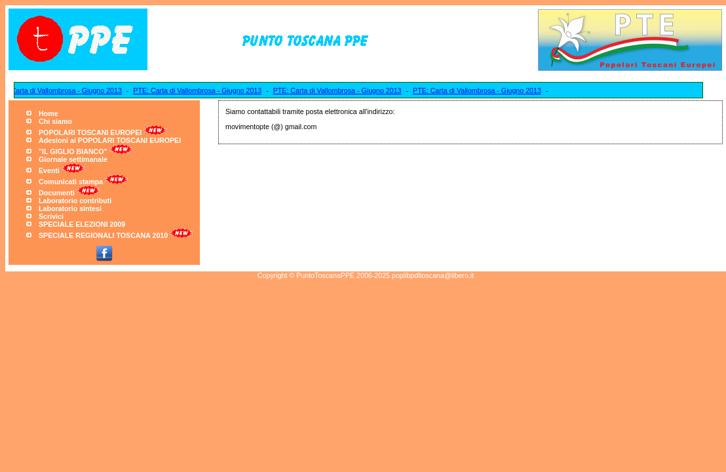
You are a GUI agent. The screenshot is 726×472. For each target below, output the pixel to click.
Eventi (49, 170)
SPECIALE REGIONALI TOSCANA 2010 (103, 235)
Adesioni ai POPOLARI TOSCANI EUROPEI (110, 140)
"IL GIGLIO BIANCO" (73, 151)
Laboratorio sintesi (70, 208)
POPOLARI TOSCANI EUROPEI (90, 132)
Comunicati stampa (71, 182)
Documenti (57, 193)
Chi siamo (55, 121)
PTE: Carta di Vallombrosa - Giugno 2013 (199, 90)
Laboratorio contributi (75, 201)
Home (48, 113)
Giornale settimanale (73, 159)
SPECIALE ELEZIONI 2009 (82, 224)
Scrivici (51, 216)
